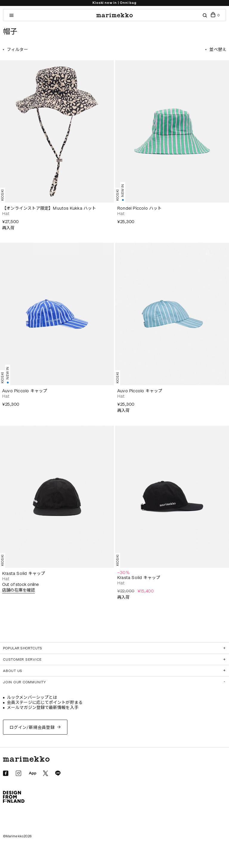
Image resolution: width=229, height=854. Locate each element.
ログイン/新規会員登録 (32, 727)
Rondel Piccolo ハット (139, 208)
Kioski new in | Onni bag (114, 3)
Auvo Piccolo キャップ (24, 390)
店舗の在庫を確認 (18, 590)
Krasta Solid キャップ (23, 573)
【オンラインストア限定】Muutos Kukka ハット (49, 208)
